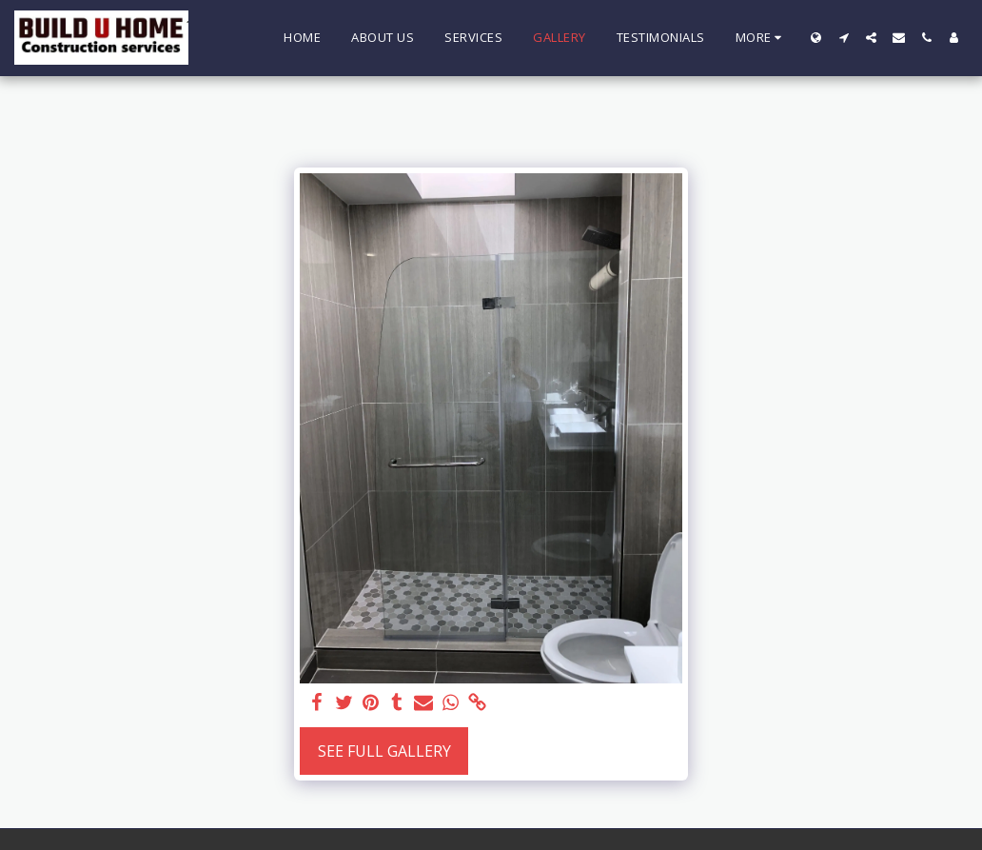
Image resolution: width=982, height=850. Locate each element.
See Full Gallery (384, 751)
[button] (843, 37)
